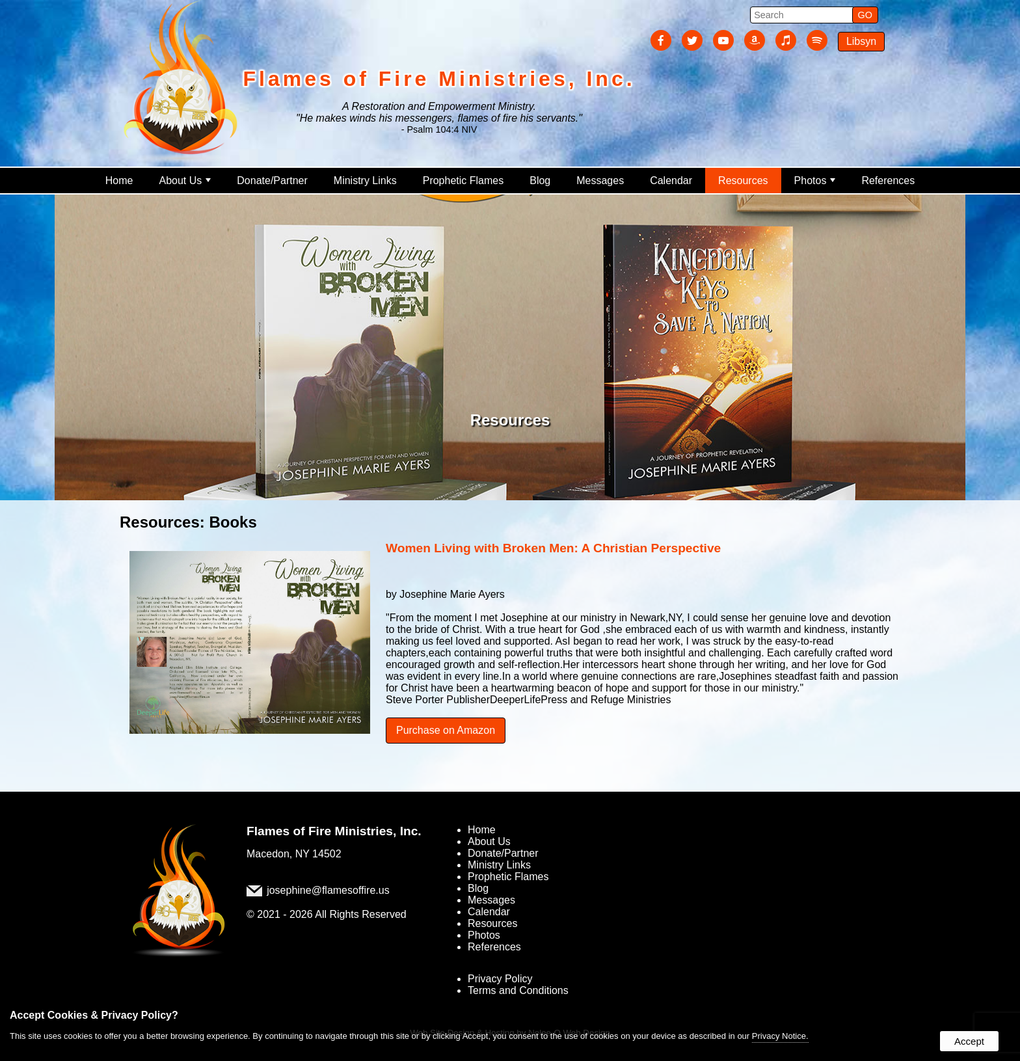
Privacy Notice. (780, 1036)
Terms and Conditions (518, 990)
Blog (540, 180)
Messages (600, 180)
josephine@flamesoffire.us (328, 890)
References (888, 180)
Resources (743, 180)
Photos (815, 180)
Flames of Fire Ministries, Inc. (334, 831)
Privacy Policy (500, 978)
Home (119, 180)
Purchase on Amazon (445, 730)
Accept (969, 1041)
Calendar (671, 180)
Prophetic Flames (463, 180)
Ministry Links (365, 180)
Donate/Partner (272, 180)
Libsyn (861, 41)
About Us (185, 180)
